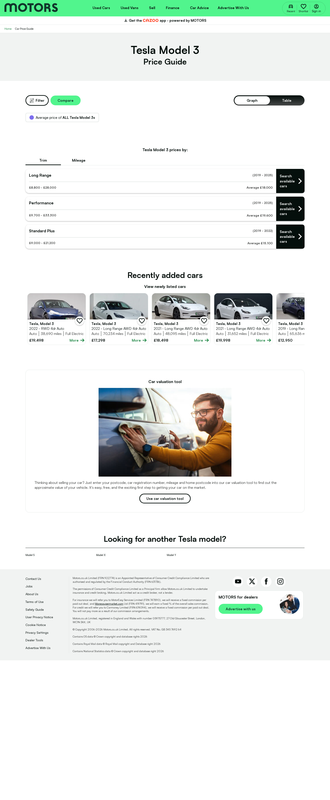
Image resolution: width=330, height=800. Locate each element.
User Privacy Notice (39, 757)
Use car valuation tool (165, 638)
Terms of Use (34, 741)
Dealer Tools (34, 780)
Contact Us (33, 718)
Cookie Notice (35, 764)
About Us (31, 733)
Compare (66, 100)
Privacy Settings (37, 772)
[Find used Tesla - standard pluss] (165, 376)
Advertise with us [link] (241, 748)
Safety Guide (34, 749)
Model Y (171, 694)
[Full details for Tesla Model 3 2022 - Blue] (56, 459)
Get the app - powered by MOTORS (165, 20)
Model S (30, 694)
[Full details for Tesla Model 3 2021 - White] (181, 459)
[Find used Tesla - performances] (165, 348)
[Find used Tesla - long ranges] (165, 321)
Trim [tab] (43, 300)
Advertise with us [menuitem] (233, 8)
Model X (101, 694)
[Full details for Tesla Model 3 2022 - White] (118, 459)
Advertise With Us (37, 787)
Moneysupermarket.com (109, 743)
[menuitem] (101, 7)
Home (8, 28)
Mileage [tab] (78, 300)
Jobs (29, 726)
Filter (37, 100)
